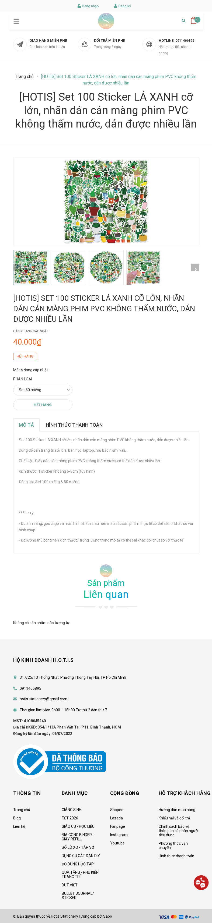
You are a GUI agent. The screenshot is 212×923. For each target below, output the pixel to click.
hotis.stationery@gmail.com (43, 699)
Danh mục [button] (75, 793)
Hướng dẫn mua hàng (177, 810)
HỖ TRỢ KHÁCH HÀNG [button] (185, 793)
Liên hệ (19, 826)
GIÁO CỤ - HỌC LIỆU (78, 826)
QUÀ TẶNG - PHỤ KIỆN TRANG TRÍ (80, 874)
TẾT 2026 (70, 818)
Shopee (116, 810)
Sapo (107, 916)
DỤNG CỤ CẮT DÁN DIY (81, 856)
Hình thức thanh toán (176, 856)
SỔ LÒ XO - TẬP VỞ (78, 847)
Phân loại (22, 379)
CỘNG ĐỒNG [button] (125, 793)
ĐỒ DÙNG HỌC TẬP (78, 864)
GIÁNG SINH (71, 810)
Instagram (119, 835)
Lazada (116, 818)
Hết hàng (43, 405)
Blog (17, 818)
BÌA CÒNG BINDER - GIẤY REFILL (78, 837)
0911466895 (184, 40)
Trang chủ (21, 810)
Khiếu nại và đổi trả (174, 818)
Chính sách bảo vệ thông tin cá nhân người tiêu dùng (179, 830)
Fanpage (117, 826)
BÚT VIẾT (70, 885)
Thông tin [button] (27, 793)
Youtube (117, 843)
